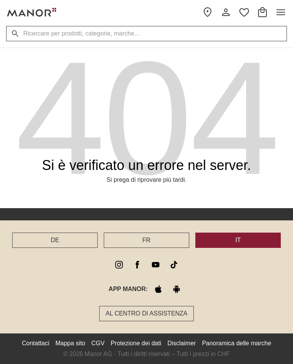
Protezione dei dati (136, 343)
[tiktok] (174, 264)
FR (146, 240)
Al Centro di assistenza (147, 313)
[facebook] (137, 264)
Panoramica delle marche (236, 343)
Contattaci (35, 343)
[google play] (176, 289)
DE (55, 240)
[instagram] (119, 264)
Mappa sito (70, 343)
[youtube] (155, 264)
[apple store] (158, 289)
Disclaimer (181, 343)
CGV (98, 343)
